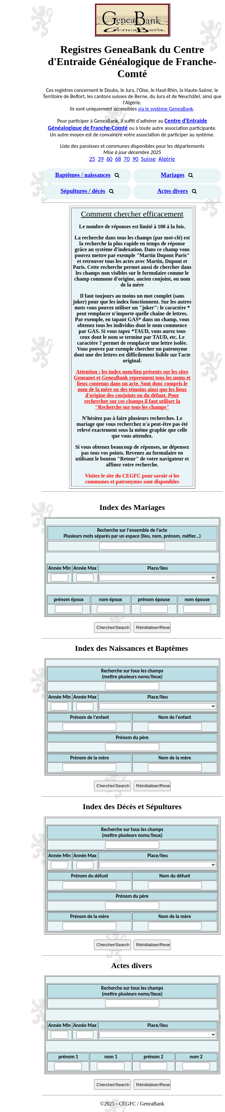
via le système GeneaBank (165, 109)
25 (92, 159)
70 (127, 159)
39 (101, 159)
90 (135, 159)
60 (109, 159)
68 (118, 159)
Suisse (148, 159)
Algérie (167, 159)
